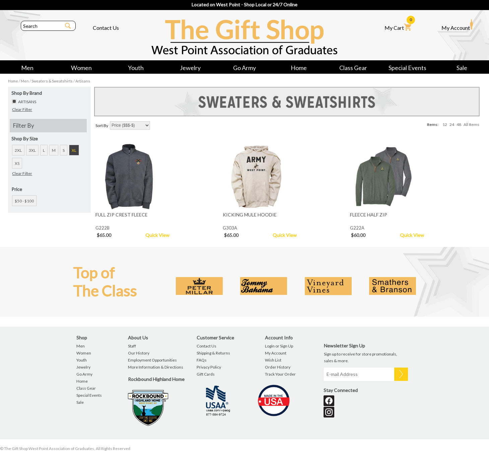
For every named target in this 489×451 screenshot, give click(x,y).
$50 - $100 (24, 200)
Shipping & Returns (213, 353)
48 (459, 124)
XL (74, 150)
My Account (457, 25)
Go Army (244, 67)
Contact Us (106, 27)
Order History (277, 367)
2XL (18, 150)
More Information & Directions (155, 367)
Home (299, 67)
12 (444, 124)
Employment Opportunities (152, 360)
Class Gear (353, 67)
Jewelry (190, 67)
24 (451, 124)
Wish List (273, 360)
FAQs (202, 360)
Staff (132, 345)
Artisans (82, 81)
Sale (462, 67)
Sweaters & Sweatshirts (52, 81)
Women (81, 67)
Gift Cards (206, 374)
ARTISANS (27, 101)
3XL (32, 150)
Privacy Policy (209, 367)
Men (27, 67)
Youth (136, 67)
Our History (138, 353)
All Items (471, 124)
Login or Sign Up (279, 345)
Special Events (407, 67)
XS (17, 163)
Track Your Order (280, 374)
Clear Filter (22, 109)
